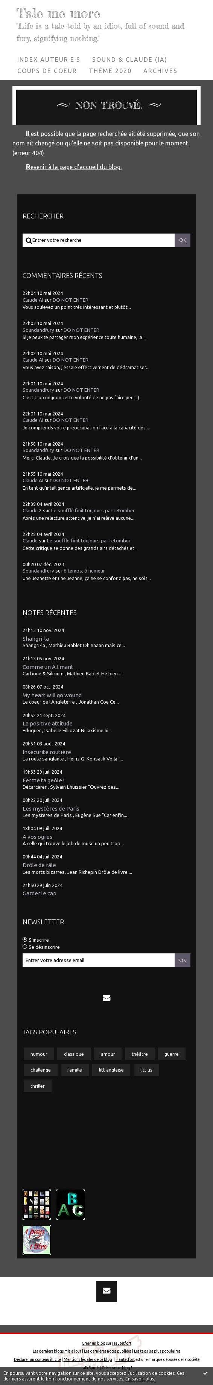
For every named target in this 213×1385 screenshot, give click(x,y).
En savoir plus (139, 1378)
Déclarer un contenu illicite (37, 1359)
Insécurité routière (47, 751)
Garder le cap (39, 893)
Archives (160, 70)
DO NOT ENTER (70, 299)
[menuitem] (49, 59)
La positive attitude (48, 723)
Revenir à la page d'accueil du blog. (74, 166)
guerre (171, 1053)
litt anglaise (111, 1069)
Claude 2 (32, 510)
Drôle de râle (39, 865)
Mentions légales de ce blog (88, 1359)
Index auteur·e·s (49, 59)
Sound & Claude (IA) (129, 59)
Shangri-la (36, 638)
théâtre (140, 1053)
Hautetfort (121, 1343)
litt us (146, 1069)
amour (108, 1053)
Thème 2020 (110, 70)
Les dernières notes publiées (107, 1351)
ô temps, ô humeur (84, 571)
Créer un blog (93, 1343)
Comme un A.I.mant (48, 666)
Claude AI (33, 299)
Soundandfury (38, 330)
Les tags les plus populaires (157, 1351)
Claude (30, 541)
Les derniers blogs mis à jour (57, 1351)
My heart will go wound (52, 695)
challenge (40, 1069)
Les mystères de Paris (51, 808)
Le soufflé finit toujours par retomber (93, 510)
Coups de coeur (47, 70)
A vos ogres (37, 836)
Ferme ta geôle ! (43, 780)
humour (38, 1053)
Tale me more (58, 13)
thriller (37, 1086)
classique (74, 1053)
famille (74, 1069)
